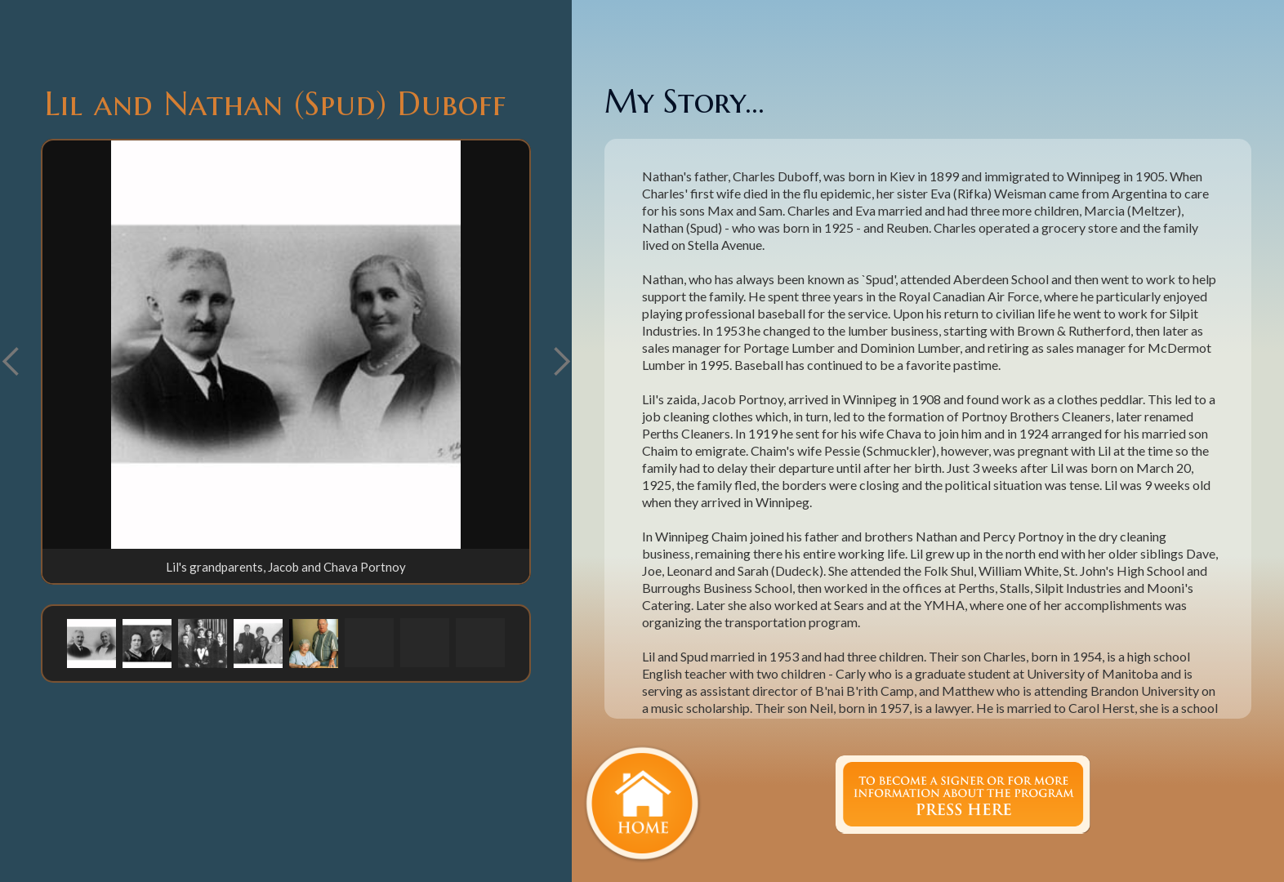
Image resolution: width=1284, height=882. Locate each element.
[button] (561, 362)
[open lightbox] (285, 344)
